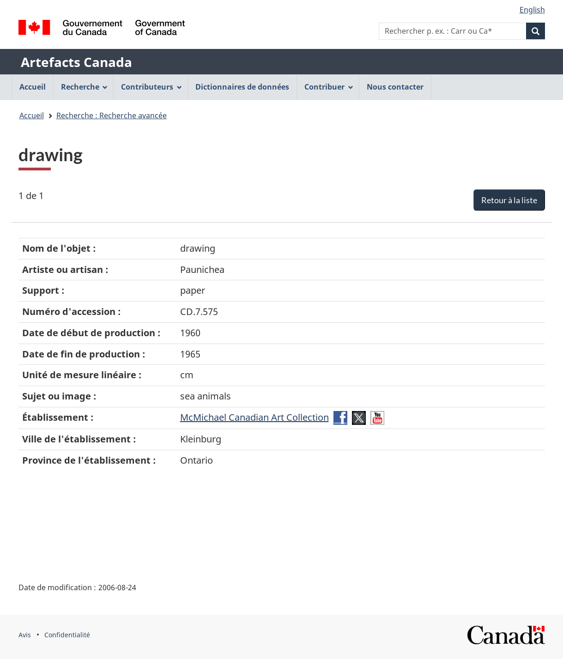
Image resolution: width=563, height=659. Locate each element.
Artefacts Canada (76, 62)
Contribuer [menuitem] (328, 87)
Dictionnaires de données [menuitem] (242, 87)
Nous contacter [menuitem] (395, 87)
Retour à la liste (509, 200)
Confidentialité (67, 634)
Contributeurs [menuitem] (151, 87)
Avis (24, 634)
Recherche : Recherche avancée (111, 115)
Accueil (31, 115)
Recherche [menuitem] (84, 87)
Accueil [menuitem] (32, 87)
